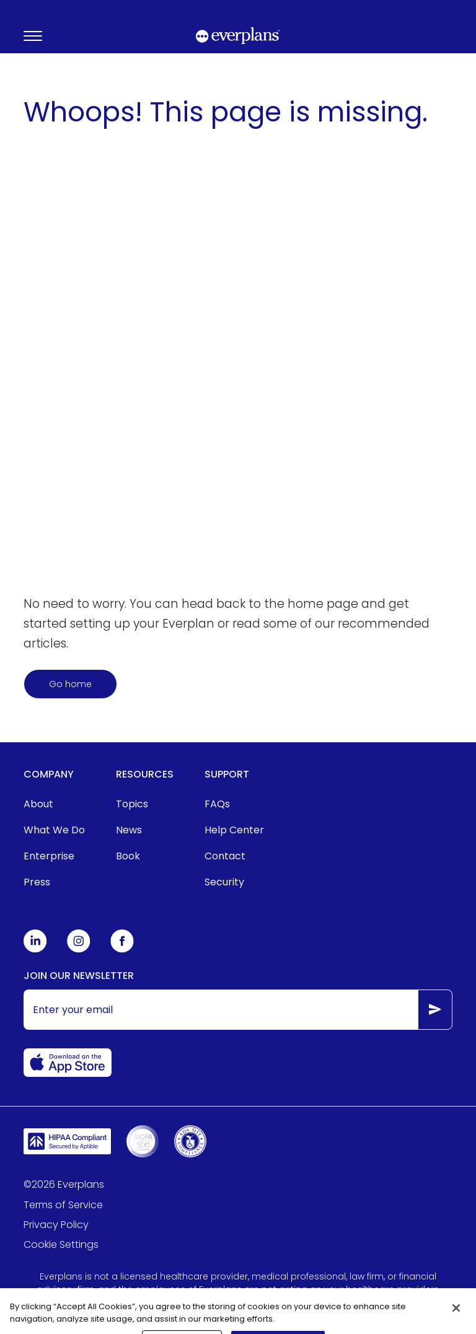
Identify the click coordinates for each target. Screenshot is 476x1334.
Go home (70, 684)
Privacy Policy (56, 1225)
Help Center (234, 830)
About (38, 804)
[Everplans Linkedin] (35, 949)
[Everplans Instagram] (78, 949)
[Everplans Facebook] (122, 949)
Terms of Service (63, 1205)
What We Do (54, 830)
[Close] (456, 1314)
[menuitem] (54, 804)
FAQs (217, 804)
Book (128, 856)
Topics (132, 804)
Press (37, 882)
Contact (225, 856)
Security (224, 882)
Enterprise (49, 856)
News (129, 830)
